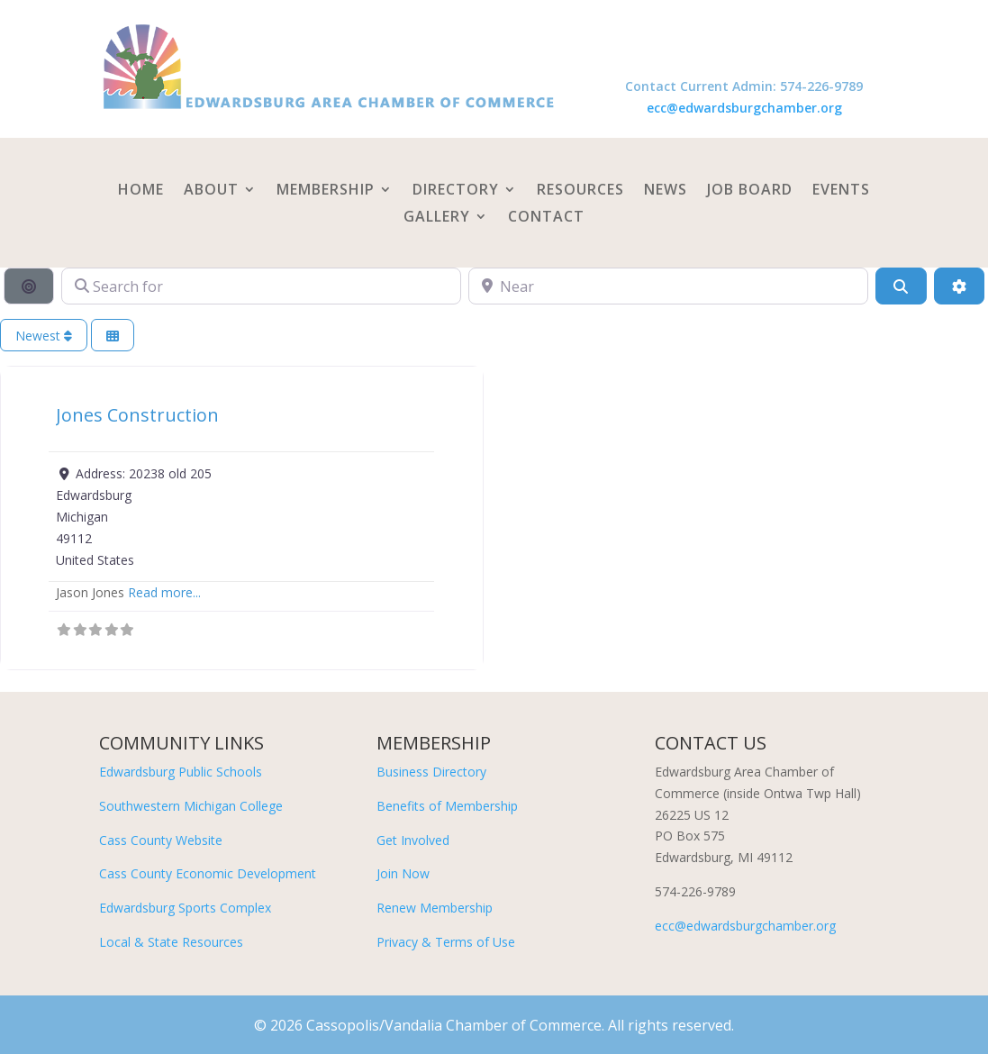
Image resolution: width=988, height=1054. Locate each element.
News (665, 191)
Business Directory (431, 771)
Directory (455, 191)
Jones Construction (137, 415)
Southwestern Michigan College (191, 805)
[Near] (668, 286)
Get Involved (412, 840)
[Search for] (261, 286)
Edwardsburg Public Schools (180, 771)
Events (841, 191)
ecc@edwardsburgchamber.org (744, 107)
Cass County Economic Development (207, 873)
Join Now (403, 873)
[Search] (900, 286)
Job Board (750, 191)
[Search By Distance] (29, 286)
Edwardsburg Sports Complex (185, 907)
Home (141, 191)
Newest (43, 335)
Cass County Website (160, 840)
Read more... (164, 592)
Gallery (436, 218)
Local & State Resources (171, 941)
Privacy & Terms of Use (445, 941)
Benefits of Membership (447, 805)
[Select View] (112, 335)
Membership (325, 191)
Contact (546, 218)
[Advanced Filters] (959, 286)
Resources (580, 191)
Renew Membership (434, 907)
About (211, 191)
